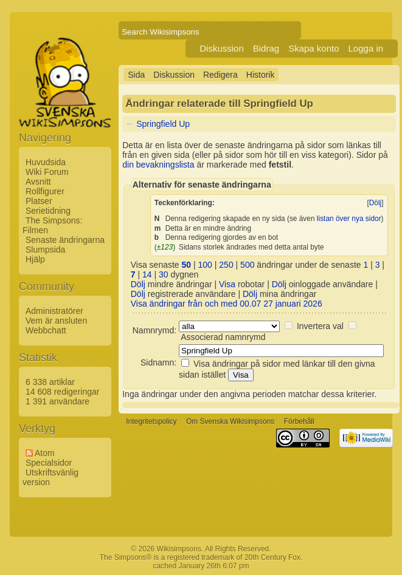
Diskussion (221, 48)
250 (226, 265)
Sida (136, 75)
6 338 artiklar (50, 382)
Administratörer (54, 311)
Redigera (220, 75)
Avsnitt (38, 181)
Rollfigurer (45, 191)
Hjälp (35, 259)
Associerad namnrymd (223, 337)
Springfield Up (163, 124)
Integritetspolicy (151, 422)
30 (163, 274)
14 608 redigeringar (62, 391)
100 (205, 265)
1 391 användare (57, 401)
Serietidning (48, 211)
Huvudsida (46, 162)
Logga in (366, 48)
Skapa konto (313, 48)
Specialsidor (49, 463)
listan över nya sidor (349, 218)
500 (247, 265)
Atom (45, 453)
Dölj (375, 203)
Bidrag (266, 48)
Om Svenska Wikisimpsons (230, 422)
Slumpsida (45, 249)
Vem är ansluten (56, 320)
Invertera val (320, 326)
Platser (39, 201)
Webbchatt (46, 330)
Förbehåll (299, 422)
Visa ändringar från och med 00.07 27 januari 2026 (226, 303)
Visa (227, 284)
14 (147, 274)
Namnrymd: (154, 330)
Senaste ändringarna (65, 240)
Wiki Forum (47, 172)
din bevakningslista (158, 164)
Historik (260, 75)
